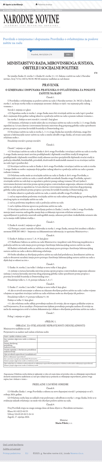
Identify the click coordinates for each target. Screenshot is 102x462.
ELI (26, 453)
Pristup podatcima (12, 453)
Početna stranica (45, 5)
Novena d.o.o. (77, 453)
